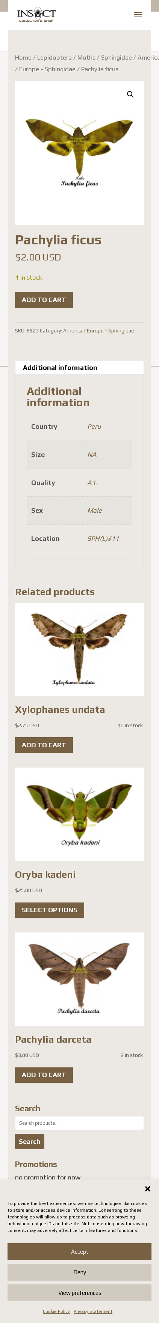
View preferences (79, 1293)
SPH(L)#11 (103, 538)
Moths (86, 57)
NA (92, 454)
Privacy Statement (93, 1311)
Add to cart (44, 300)
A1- (92, 482)
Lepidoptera (54, 57)
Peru (94, 426)
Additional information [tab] (60, 367)
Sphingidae (116, 57)
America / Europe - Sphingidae (98, 331)
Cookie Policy (56, 1311)
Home (23, 57)
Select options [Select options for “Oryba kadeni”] (49, 910)
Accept (79, 1251)
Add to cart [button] (44, 745)
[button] (147, 1189)
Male (94, 510)
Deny (79, 1272)
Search (30, 1141)
